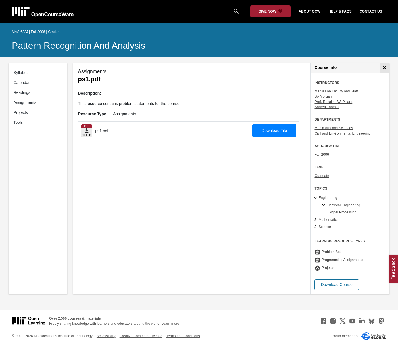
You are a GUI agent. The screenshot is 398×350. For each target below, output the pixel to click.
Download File (274, 130)
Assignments (25, 102)
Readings (22, 92)
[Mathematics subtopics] (316, 219)
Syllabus (21, 72)
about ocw (309, 11)
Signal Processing (342, 212)
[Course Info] (384, 68)
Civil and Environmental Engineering (342, 133)
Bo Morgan (323, 96)
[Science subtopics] (316, 226)
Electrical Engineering (343, 205)
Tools (18, 122)
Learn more (170, 324)
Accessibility (106, 336)
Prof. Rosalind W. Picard (333, 102)
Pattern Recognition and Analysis (78, 45)
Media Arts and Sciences (333, 128)
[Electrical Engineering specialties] (324, 205)
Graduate (321, 176)
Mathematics (328, 220)
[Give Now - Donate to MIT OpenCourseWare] (270, 11)
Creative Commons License (141, 336)
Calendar (22, 82)
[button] (336, 284)
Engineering (327, 198)
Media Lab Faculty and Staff (336, 91)
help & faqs (339, 11)
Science (324, 227)
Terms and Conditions (183, 336)
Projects (21, 112)
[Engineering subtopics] (316, 198)
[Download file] (86, 130)
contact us (371, 11)
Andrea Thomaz (326, 107)
